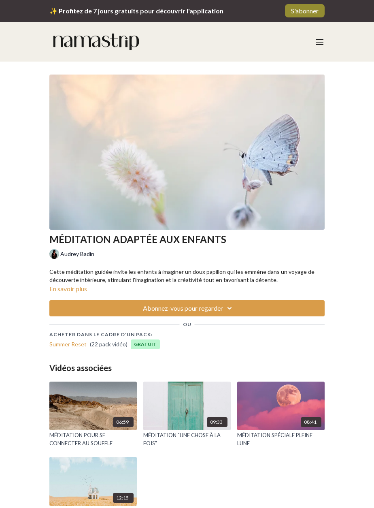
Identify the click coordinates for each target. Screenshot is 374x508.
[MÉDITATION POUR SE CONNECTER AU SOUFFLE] (93, 439)
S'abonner (305, 11)
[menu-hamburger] (320, 41)
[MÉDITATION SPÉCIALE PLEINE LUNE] (281, 439)
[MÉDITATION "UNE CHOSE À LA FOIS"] (187, 439)
